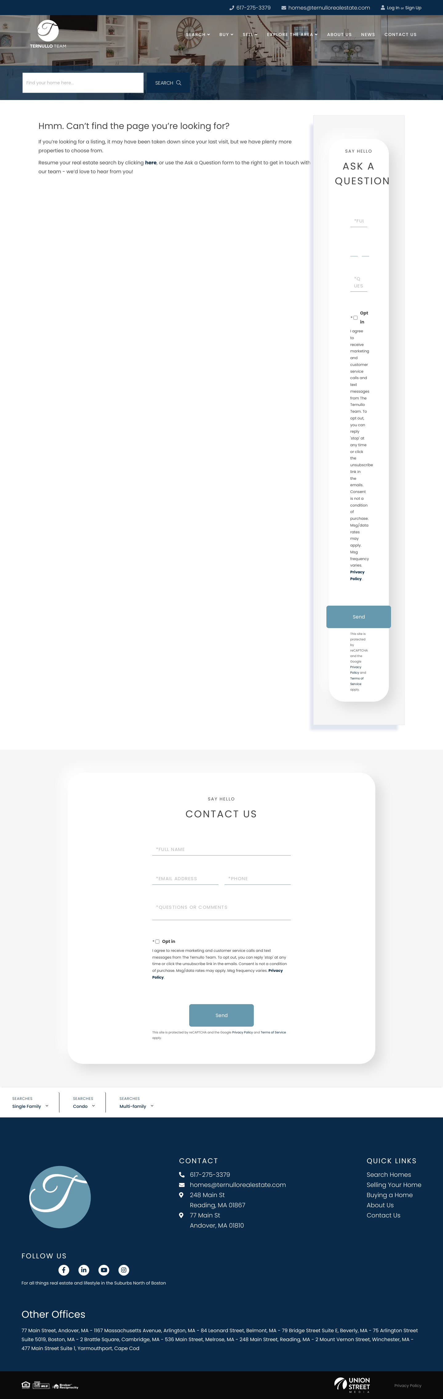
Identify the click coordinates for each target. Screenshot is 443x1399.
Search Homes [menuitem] (389, 1174)
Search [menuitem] (196, 34)
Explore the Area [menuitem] (290, 34)
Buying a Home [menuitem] (390, 1195)
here (151, 162)
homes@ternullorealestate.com (325, 7)
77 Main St (211, 1220)
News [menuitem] (368, 34)
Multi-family (133, 1106)
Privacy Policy (242, 1032)
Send (359, 616)
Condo (80, 1106)
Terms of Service (273, 1032)
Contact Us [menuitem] (401, 34)
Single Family (26, 1106)
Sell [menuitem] (248, 34)
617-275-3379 (204, 1174)
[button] (168, 83)
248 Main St (212, 1200)
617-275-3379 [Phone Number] (250, 7)
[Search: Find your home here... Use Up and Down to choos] (83, 83)
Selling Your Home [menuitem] (394, 1185)
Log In (390, 8)
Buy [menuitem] (224, 34)
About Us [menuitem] (339, 34)
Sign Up (413, 8)
